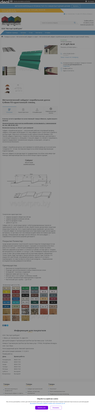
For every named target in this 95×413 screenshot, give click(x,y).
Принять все (42, 407)
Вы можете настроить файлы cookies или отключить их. (47, 403)
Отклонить (56, 407)
